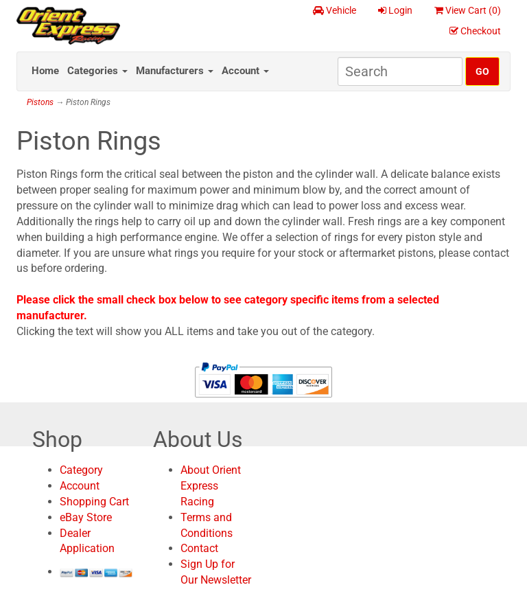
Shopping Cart (94, 501)
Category (81, 470)
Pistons (40, 102)
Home (45, 71)
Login (395, 10)
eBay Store (86, 517)
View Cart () (467, 10)
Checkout (475, 30)
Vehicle (334, 10)
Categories (97, 71)
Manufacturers (174, 71)
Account (245, 71)
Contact (199, 548)
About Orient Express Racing (210, 485)
